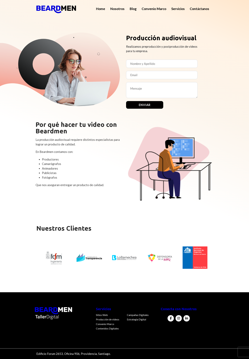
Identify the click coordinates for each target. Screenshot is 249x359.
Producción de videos (107, 319)
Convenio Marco (154, 9)
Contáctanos (199, 9)
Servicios (178, 9)
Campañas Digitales (138, 314)
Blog (133, 9)
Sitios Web (102, 314)
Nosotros (117, 9)
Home (100, 9)
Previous (34, 261)
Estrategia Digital (136, 319)
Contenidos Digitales (107, 328)
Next (215, 261)
